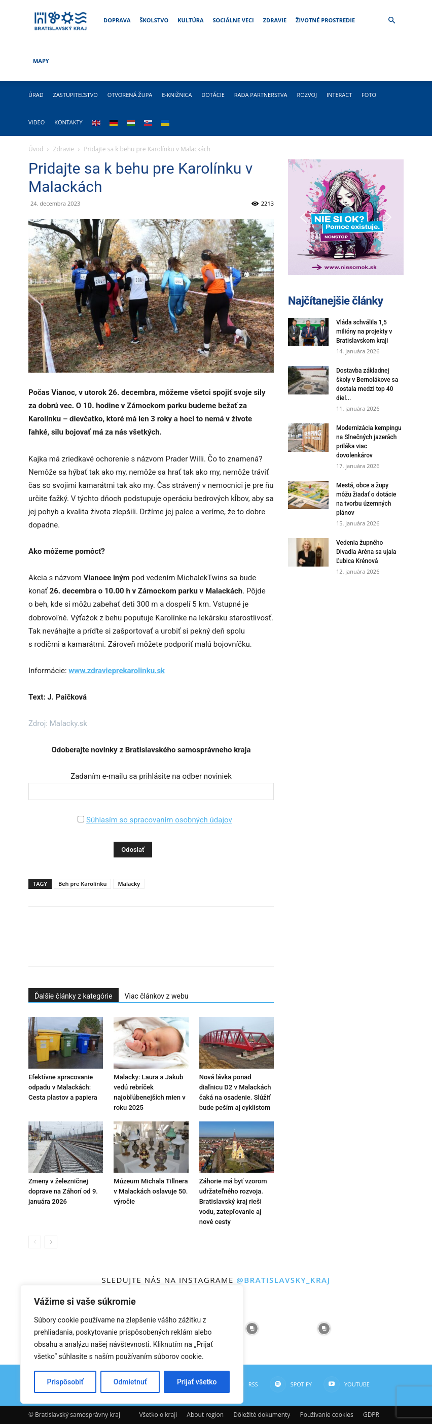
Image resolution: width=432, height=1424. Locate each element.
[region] (131, 1344)
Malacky (129, 883)
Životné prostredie (325, 20)
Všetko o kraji (158, 1414)
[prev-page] (34, 1242)
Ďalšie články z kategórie (73, 996)
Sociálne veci (233, 20)
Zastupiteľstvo (75, 94)
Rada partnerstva (260, 94)
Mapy (41, 60)
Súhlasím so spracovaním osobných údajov (159, 819)
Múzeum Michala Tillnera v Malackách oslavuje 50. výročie (151, 1191)
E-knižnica (177, 94)
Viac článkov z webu (157, 996)
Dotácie (213, 94)
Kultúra (190, 20)
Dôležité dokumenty (261, 1414)
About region (205, 1414)
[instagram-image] (252, 1329)
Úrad (36, 94)
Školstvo (154, 20)
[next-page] (51, 1242)
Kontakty (68, 122)
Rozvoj (307, 94)
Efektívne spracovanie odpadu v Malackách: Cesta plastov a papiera (62, 1087)
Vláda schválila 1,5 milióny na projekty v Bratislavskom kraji (364, 331)
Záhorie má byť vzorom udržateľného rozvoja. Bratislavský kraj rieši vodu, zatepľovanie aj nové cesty (233, 1201)
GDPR (371, 1414)
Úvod (35, 149)
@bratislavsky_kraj (283, 1280)
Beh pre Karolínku (82, 883)
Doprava (116, 20)
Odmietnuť (130, 1382)
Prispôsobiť (65, 1382)
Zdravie (274, 20)
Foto (369, 94)
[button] (391, 20)
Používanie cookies (326, 1414)
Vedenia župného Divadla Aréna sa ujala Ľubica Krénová (366, 552)
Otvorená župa (130, 94)
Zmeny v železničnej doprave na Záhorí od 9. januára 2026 (63, 1191)
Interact (339, 94)
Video (36, 122)
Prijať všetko (197, 1382)
